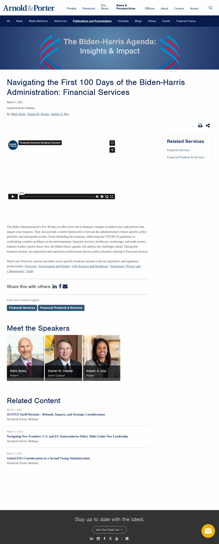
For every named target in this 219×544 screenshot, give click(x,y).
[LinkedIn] (55, 286)
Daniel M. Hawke (38, 114)
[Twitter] (110, 538)
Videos (152, 21)
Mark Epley (18, 114)
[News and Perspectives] (125, 538)
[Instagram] (98, 538)
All (8, 21)
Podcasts (123, 21)
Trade (29, 271)
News (19, 21)
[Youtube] (117, 538)
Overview (31, 266)
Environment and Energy (54, 266)
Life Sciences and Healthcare (90, 266)
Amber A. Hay (60, 114)
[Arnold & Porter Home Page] (28, 7)
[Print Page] (200, 125)
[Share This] (208, 125)
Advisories (60, 21)
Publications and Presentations (92, 21)
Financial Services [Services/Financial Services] (178, 150)
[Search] (210, 7)
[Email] (65, 286)
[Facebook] (60, 286)
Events (166, 21)
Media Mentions (38, 21)
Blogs (138, 21)
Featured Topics (186, 21)
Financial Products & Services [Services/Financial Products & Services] (185, 157)
